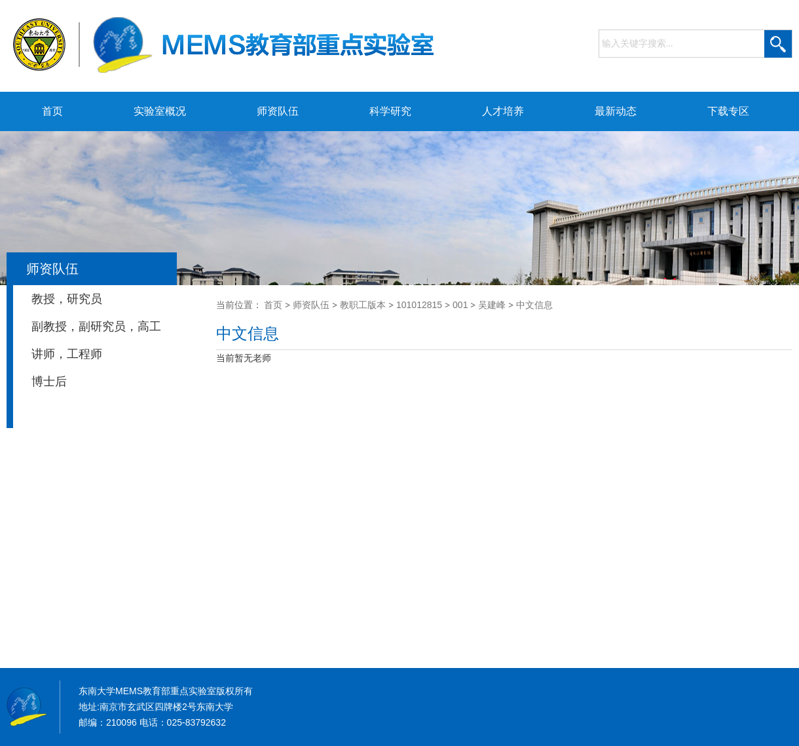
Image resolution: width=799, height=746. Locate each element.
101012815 (419, 305)
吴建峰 (492, 305)
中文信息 (534, 305)
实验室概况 (160, 111)
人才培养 (503, 111)
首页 (52, 111)
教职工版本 (363, 305)
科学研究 (390, 111)
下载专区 (728, 111)
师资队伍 (278, 111)
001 (460, 305)
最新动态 (616, 111)
